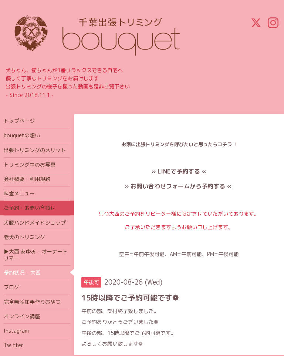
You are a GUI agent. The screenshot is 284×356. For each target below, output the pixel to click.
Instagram (16, 330)
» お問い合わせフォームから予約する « (178, 186)
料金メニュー (19, 193)
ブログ (11, 286)
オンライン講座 (22, 316)
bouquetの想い (22, 135)
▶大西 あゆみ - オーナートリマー (36, 255)
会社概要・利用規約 (27, 178)
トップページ (19, 120)
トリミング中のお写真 (29, 164)
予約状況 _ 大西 (22, 272)
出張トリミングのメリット (35, 150)
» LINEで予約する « (179, 171)
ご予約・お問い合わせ (29, 207)
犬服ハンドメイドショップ (35, 222)
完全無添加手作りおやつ (32, 301)
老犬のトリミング (24, 237)
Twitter (13, 345)
